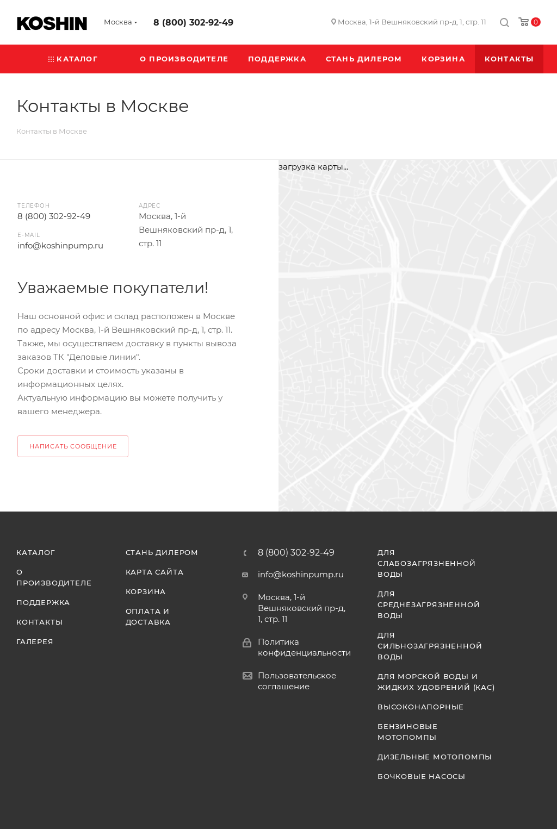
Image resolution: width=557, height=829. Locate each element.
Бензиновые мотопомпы (407, 731)
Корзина (146, 591)
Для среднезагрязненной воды (428, 604)
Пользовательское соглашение (297, 680)
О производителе (53, 577)
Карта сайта (155, 572)
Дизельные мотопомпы (434, 756)
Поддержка (43, 602)
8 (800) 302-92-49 (193, 22)
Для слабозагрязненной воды (426, 563)
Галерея (35, 641)
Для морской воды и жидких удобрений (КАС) (436, 681)
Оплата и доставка (148, 616)
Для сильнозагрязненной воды (429, 646)
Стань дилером (162, 552)
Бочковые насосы (421, 776)
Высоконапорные (420, 706)
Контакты (39, 622)
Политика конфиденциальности (304, 647)
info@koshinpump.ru (60, 245)
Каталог (35, 552)
